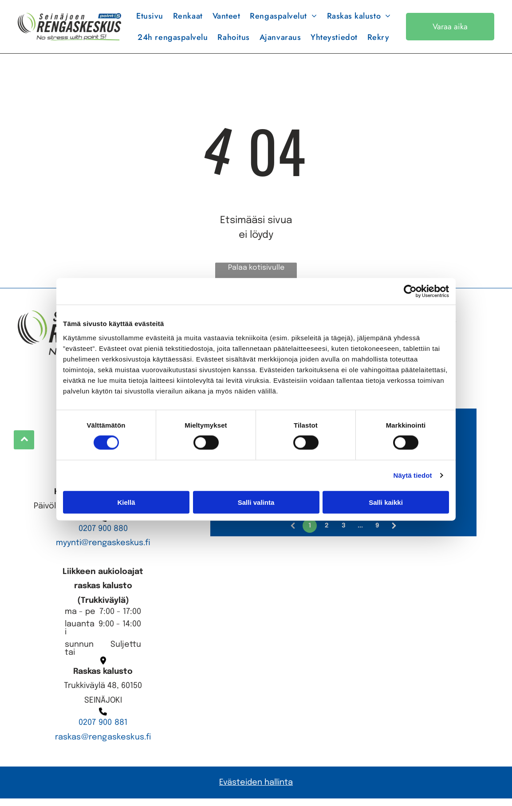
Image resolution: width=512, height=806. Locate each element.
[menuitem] (149, 19)
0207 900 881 (103, 730)
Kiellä (126, 506)
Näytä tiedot (413, 479)
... (360, 533)
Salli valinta (256, 506)
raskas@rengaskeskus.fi (103, 744)
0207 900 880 (103, 536)
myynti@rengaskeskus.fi (103, 550)
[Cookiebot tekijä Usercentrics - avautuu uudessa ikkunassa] (410, 295)
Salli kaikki (386, 506)
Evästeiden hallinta (256, 790)
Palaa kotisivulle (256, 275)
